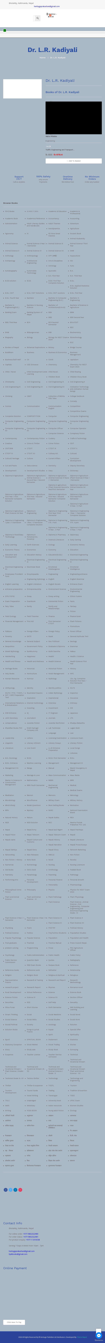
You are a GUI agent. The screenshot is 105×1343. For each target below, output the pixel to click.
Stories (73, 1045)
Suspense (9, 1055)
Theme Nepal (82, 1337)
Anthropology (32, 256)
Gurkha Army (32, 651)
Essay (29, 596)
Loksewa (73, 753)
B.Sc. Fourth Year (12, 298)
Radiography (75, 960)
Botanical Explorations (36, 347)
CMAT (29, 396)
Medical (73, 785)
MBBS (50, 780)
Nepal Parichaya (76, 830)
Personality (53, 885)
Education (74, 550)
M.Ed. (29, 758)
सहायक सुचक (9, 1166)
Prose (50, 948)
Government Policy (35, 646)
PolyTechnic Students (57, 933)
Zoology (73, 1111)
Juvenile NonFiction (56, 723)
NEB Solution (32, 822)
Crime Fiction (53, 443)
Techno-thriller (33, 1078)
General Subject (33, 641)
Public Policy (75, 955)
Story (7, 1050)
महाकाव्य (8, 1156)
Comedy (73, 401)
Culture (30, 458)
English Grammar (77, 579)
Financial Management (14, 621)
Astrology (52, 266)
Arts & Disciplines (55, 261)
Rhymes (51, 987)
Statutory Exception (13, 1045)
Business (30, 352)
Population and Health (79, 938)
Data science (32, 466)
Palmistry (9, 875)
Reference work (33, 970)
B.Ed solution (10, 281)
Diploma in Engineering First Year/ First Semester (57, 513)
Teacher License (33, 1055)
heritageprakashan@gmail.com (47, 6)
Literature (9, 748)
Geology (73, 641)
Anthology (9, 256)
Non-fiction (74, 855)
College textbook (77, 396)
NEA (72, 817)
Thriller (8, 1086)
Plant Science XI (55, 923)
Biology (30, 337)
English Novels (54, 584)
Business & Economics (57, 352)
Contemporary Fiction (36, 438)
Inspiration (31, 698)
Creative (8, 443)
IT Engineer (53, 713)
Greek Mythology (12, 651)
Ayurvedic (52, 271)
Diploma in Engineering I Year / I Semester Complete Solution (79, 513)
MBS (72, 780)
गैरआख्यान (8, 1136)
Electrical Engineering (79, 555)
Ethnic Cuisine (76, 596)
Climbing (8, 396)
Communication (33, 406)
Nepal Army (31, 830)
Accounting (74, 219)
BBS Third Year (11, 322)
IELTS (72, 688)
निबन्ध (50, 1141)
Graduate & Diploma (56, 646)
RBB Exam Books (34, 965)
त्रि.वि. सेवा (73, 1136)
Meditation (9, 795)
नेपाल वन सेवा (9, 1146)
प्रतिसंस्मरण (30, 1151)
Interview (52, 703)
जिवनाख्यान (30, 1136)
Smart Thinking (11, 1015)
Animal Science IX (55, 244)
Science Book (75, 992)
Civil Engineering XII (35, 387)
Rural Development (13, 992)
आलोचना (8, 1121)
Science (51, 992)
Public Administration (35, 955)
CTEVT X (73, 448)
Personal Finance (55, 880)
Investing (30, 708)
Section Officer (76, 997)
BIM (49, 332)
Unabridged (31, 1101)
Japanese (74, 713)
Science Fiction (11, 997)
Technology (53, 1078)
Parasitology (32, 875)
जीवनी (50, 1136)
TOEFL (51, 1086)
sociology (52, 1025)
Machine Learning (34, 763)
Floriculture (75, 626)
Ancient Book (75, 234)
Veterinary (31, 1106)
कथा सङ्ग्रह (73, 1121)
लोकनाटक (73, 1156)
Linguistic (9, 743)
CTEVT (29, 448)
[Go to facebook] (99, 1335)
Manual (51, 768)
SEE (28, 1002)
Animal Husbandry (77, 239)
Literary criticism (34, 743)
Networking (10, 855)
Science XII (52, 997)
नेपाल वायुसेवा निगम (33, 1146)
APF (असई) (52, 256)
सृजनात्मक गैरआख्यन (54, 1166)
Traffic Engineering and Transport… (60, 150)
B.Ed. (29, 281)
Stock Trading (54, 1045)
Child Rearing (75, 372)
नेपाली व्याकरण (53, 1146)
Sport (7, 1040)
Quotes (51, 960)
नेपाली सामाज (74, 1146)
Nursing (51, 865)
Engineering (50, 141)
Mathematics (32, 780)
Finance (51, 616)
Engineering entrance (78, 574)
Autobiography (11, 271)
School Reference (34, 992)
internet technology (35, 703)
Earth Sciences (33, 545)
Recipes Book (53, 965)
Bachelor (30, 298)
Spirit (50, 1035)
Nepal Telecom (33, 835)
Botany (51, 347)
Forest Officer (76, 631)
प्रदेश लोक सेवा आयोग (55, 1151)
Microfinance (32, 800)
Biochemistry (75, 332)
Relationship (75, 970)
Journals (51, 718)
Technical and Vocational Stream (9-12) (36, 1069)
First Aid (30, 621)
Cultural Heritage (12, 458)
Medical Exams (76, 790)
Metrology (74, 795)
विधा (28, 1161)
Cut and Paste (11, 466)
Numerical (9, 865)
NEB (7, 822)
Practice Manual (54, 943)
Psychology (9, 955)
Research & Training (35, 980)
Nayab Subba (53, 817)
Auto (72, 266)
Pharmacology (76, 885)
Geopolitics (9, 646)
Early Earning (75, 540)
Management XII (11, 768)
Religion (8, 975)
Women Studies (76, 1106)
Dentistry (52, 466)
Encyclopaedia (33, 574)
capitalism (74, 360)
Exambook (31, 601)
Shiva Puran (10, 1007)
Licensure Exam (76, 738)
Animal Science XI (34, 251)
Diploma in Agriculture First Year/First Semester (79, 496)
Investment (53, 708)
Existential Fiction (55, 601)
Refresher (52, 970)
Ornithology (53, 870)
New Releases (33, 855)
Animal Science (11, 244)
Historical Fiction (55, 669)
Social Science (11, 1020)
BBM (72, 312)
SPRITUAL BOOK (34, 1040)
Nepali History (54, 840)
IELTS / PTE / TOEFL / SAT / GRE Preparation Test (14, 695)
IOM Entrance (10, 713)
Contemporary (11, 438)
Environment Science (57, 589)
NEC (50, 822)
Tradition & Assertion (78, 1091)
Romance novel (76, 987)
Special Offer (75, 1030)
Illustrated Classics (34, 693)
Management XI (76, 763)
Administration (11, 224)
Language (52, 733)
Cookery (51, 438)
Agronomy (9, 234)
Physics (51, 890)
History (73, 669)
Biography (9, 337)
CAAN (50, 360)
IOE (71, 708)
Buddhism (9, 352)
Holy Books (9, 674)
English (51, 579)
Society (30, 1025)
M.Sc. (72, 758)
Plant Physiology (77, 897)
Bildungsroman (33, 332)
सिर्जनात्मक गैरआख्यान (34, 1166)
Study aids (31, 1050)
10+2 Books (9, 211)
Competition (75, 406)
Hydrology (52, 679)
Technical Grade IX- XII (14, 1078)
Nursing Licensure (77, 865)
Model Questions (34, 805)
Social (29, 1015)
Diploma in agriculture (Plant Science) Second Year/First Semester (58, 487)
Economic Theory (12, 550)
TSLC (7, 1101)
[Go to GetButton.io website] (99, 1340)
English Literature (34, 584)
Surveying (74, 1050)
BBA (50, 312)
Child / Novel (10, 372)
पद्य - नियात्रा (9, 1151)
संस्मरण (72, 1161)
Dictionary (74, 471)
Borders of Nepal (12, 347)
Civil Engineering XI (13, 387)
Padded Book (75, 870)
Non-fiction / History (13, 860)
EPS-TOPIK (10, 596)
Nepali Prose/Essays (78, 845)
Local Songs (75, 748)
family (29, 606)
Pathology (74, 875)
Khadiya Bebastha (77, 723)
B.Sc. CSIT (9, 293)
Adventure (74, 224)
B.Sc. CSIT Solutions (35, 293)
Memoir (30, 795)
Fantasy (73, 606)
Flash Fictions (75, 621)
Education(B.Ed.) (55, 555)
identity (30, 688)
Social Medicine (54, 1015)
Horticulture (32, 674)
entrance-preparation (14, 589)
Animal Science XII (56, 251)
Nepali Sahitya (11, 850)
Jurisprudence (11, 723)
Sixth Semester (54, 1007)
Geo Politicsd (53, 641)
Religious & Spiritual (56, 975)
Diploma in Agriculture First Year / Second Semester (36, 496)
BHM (7, 332)
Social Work (75, 1020)
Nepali (72, 835)
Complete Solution (13, 416)
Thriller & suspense (35, 1086)
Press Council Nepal (78, 943)
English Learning (11, 584)
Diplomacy (74, 535)
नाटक (28, 1141)
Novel (50, 860)
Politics (30, 933)
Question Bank (33, 960)
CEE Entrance (32, 365)
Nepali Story (53, 850)
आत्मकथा (73, 1116)
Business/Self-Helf (13, 360)
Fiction (73, 611)
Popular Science (33, 938)
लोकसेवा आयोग (10, 1161)
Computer (52, 416)
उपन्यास (29, 1121)
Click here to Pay (14, 1322)
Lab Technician (54, 728)
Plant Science (54, 902)
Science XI (31, 997)
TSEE (72, 1096)
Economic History (77, 545)
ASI (71, 261)
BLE (71, 342)
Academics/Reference (36, 219)
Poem (29, 928)
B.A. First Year (54, 276)
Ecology (51, 545)
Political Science (12, 933)
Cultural (73, 453)
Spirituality (74, 1035)
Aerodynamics (54, 229)
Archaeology (10, 261)
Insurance (74, 698)
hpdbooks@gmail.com (18, 1254)
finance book (75, 616)
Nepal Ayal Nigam (55, 830)
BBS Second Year (77, 317)
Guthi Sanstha (54, 651)
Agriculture (74, 229)
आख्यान (50, 1116)
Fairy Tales (9, 606)
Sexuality (74, 1002)
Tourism (73, 1086)
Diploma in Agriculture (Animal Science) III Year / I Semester (58, 478)
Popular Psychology (13, 938)
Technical (74, 1055)
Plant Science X (76, 918)
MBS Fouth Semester (36, 785)
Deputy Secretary (77, 466)
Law (71, 733)
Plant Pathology (54, 897)
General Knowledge (13, 641)
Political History (76, 928)
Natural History (11, 817)
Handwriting (10, 656)
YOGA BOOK (32, 1111)
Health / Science (77, 656)
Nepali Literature (77, 840)
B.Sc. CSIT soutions (56, 293)
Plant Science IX (55, 918)
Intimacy (73, 703)
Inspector (74, 693)
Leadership (9, 738)
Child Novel (53, 372)
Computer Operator (78, 428)
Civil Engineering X (77, 382)
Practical (30, 943)
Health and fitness (12, 661)
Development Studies (36, 471)
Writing (8, 1111)
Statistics (74, 1040)
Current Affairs (54, 458)
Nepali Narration (55, 845)
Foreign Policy (54, 631)
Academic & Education (57, 211)
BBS (50, 317)
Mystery (30, 810)
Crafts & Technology (78, 438)
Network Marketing (78, 850)
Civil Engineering (33, 382)
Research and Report (57, 980)
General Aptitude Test (79, 636)
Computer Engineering (79, 416)
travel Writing (32, 1096)
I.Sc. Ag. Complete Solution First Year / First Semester (78, 681)
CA (28, 360)
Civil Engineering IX (56, 382)
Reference (74, 965)
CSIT (72, 443)
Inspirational (53, 698)
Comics (8, 406)
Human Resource (12, 679)
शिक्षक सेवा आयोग (54, 1161)
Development (10, 471)
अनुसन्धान (30, 1116)
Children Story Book (78, 377)
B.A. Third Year (76, 276)
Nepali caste (10, 840)
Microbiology (10, 800)
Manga (29, 768)
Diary (50, 471)
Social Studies (54, 1020)
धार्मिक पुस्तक (9, 1141)
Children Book (54, 377)
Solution (73, 1025)
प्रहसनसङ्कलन (74, 1151)
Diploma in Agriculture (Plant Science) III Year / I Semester (80, 478)
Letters (30, 738)
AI (27, 234)
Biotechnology (76, 337)
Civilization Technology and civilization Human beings (79, 389)
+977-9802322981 (30, 1237)
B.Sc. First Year (76, 293)
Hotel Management (56, 674)
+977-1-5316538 (33, 1240)
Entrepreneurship (34, 589)
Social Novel (75, 1015)
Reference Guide (12, 970)
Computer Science (56, 433)
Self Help (52, 1002)
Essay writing (53, 596)
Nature (29, 817)
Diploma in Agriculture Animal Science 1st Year (79, 487)
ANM (72, 251)
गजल (71, 1126)
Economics (31, 550)
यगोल (28, 1156)
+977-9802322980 (30, 1234)
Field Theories (33, 616)
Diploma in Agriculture (14, 476)
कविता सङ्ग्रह (9, 1126)
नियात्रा (72, 1141)
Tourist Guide (32, 1091)
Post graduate (11, 943)
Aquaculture (75, 256)
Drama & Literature (56, 540)
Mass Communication (57, 775)
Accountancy (53, 219)
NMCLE (51, 855)
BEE (72, 327)
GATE (29, 636)
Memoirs (51, 795)
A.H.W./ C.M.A (32, 211)
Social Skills (32, 1020)
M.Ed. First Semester (57, 758)
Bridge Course (76, 347)
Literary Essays (54, 743)
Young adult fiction (56, 1111)
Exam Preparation (12, 601)
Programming (32, 948)
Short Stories (32, 1007)
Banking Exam (11, 312)
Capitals (8, 365)
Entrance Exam (76, 584)
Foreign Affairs (32, 631)
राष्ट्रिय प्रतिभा (52, 1156)
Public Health (53, 955)
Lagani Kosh (75, 728)
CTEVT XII (31, 453)
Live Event (31, 748)
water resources (55, 1106)
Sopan (51, 1030)
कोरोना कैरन (30, 1126)
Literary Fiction (76, 743)
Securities (9, 1002)
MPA (7, 810)
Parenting (52, 875)
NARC (50, 810)
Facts (72, 601)
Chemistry (52, 365)
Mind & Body (10, 805)
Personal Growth (77, 880)
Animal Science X (12, 251)
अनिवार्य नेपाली (9, 1116)
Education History (34, 555)
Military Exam (53, 800)
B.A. (71, 271)
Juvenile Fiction (33, 723)
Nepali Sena (32, 850)
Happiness (31, 656)
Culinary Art (53, 453)
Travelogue (52, 1096)
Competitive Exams (78, 411)
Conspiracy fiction (77, 433)
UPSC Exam (75, 1101)
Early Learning (11, 545)
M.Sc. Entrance (11, 763)
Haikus (72, 651)
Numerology (32, 865)
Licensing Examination (57, 738)
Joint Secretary (11, 718)
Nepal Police (10, 835)
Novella (73, 860)
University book (54, 1101)
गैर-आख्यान (73, 1131)
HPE (72, 674)
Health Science (54, 661)
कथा (49, 1121)
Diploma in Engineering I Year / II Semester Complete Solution (36, 522)
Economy (52, 550)
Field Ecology (10, 616)
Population (52, 938)
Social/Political (11, 1025)
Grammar (74, 646)
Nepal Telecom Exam (57, 835)
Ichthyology (10, 688)
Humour (30, 679)
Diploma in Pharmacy (57, 535)
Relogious (74, 975)
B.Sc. (72, 281)
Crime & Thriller (33, 443)
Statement (53, 1040)
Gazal (50, 636)
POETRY (51, 928)
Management (53, 763)
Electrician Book (33, 567)
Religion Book (32, 975)
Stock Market (32, 1045)
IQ (27, 713)
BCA (28, 322)
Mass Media (74, 775)
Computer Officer (55, 428)
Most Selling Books (56, 805)
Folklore (8, 631)
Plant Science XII (77, 923)
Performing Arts (11, 880)
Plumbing (9, 928)
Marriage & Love (33, 775)
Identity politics (54, 688)
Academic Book (11, 219)
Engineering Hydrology (36, 579)
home (43, 57)
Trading (51, 1091)
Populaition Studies (78, 933)
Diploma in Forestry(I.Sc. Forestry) (32, 537)
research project (11, 987)
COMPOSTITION (33, 416)
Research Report (34, 987)
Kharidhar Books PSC (13, 728)
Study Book (53, 1050)
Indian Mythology (55, 693)
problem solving (11, 948)
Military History (76, 800)
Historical (31, 669)
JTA (71, 718)
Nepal (7, 830)
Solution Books (11, 1030)
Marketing (9, 775)
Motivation (74, 805)
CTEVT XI (9, 453)
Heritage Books (11, 669)
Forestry (8, 636)
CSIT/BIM (9, 448)
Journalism (31, 718)
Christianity (9, 382)
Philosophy (31, 890)
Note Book (31, 860)
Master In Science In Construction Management (13, 782)
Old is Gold (31, 870)
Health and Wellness (35, 661)
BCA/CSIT (74, 322)
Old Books (9, 870)
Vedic (7, 1106)
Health (51, 656)
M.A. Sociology (11, 758)
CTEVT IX (52, 448)
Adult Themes (54, 224)
